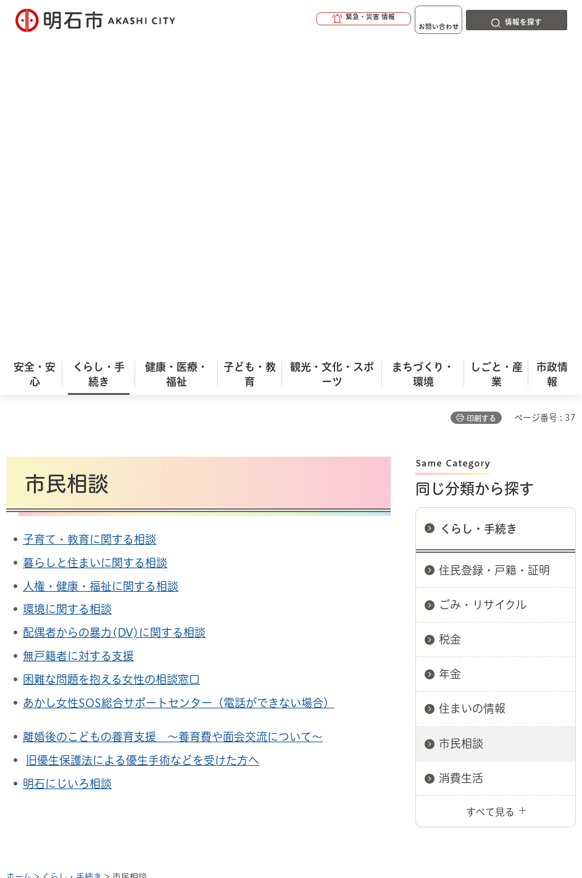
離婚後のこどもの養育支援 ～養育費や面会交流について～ (173, 419)
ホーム (18, 559)
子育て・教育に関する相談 (89, 222)
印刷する (481, 101)
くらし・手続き (478, 211)
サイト (172, 622)
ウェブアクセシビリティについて (278, 603)
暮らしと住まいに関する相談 (95, 245)
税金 (450, 322)
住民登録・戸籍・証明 (494, 253)
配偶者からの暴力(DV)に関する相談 (114, 315)
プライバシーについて (454, 603)
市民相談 (461, 426)
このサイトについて (108, 603)
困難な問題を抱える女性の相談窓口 (111, 362)
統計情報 (352, 775)
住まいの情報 (472, 391)
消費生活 (461, 460)
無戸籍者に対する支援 (78, 338)
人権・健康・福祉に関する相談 (100, 269)
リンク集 (83, 622)
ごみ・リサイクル (482, 287)
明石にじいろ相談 (67, 466)
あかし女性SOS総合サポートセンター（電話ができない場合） (179, 385)
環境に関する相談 (67, 291)
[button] (322, 19)
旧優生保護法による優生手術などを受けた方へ (142, 443)
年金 (450, 356)
